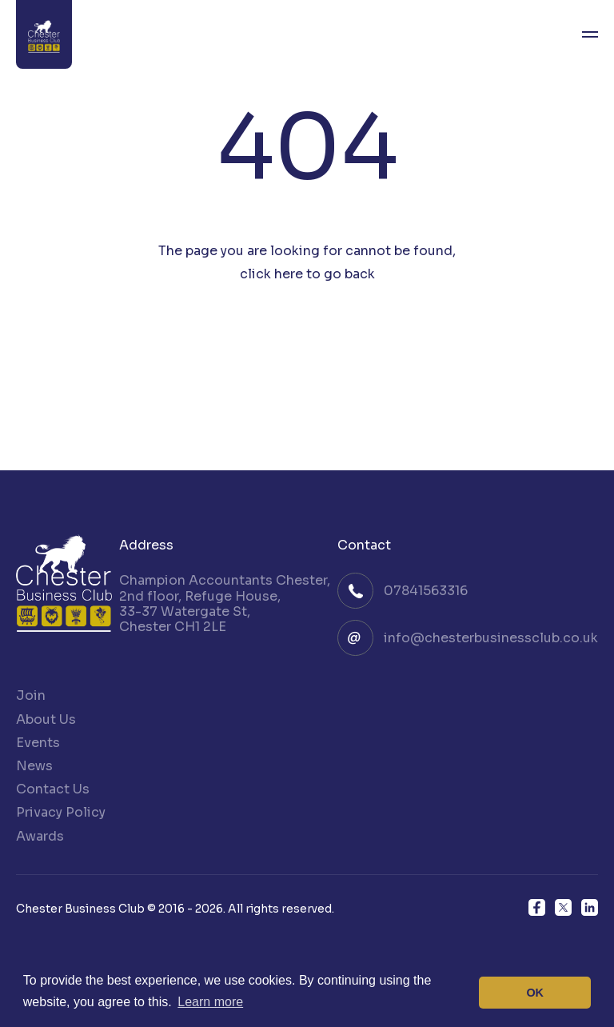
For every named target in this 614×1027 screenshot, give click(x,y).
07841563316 (426, 590)
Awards (40, 836)
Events (38, 742)
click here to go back (307, 274)
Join (31, 695)
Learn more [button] (210, 1002)
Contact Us (53, 789)
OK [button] (535, 992)
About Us (46, 719)
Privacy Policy (61, 812)
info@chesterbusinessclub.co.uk (491, 637)
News (34, 765)
